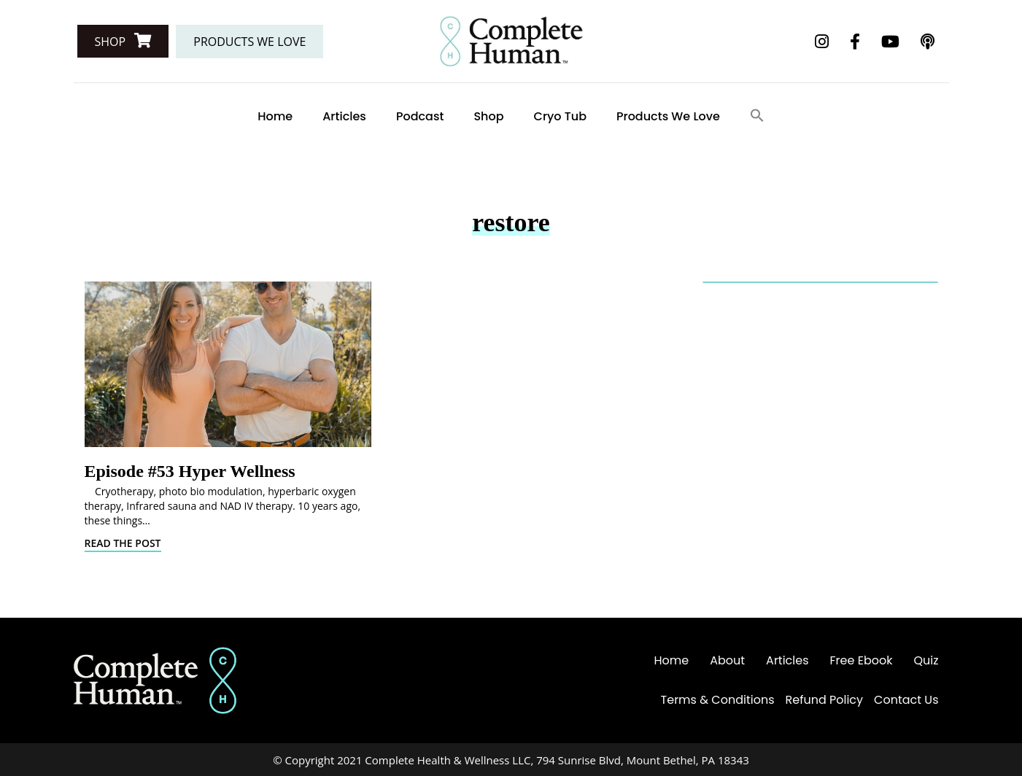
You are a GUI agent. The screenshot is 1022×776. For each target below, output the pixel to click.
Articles (344, 116)
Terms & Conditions (718, 699)
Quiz (925, 660)
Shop (488, 116)
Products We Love (668, 116)
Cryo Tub (560, 116)
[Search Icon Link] (757, 116)
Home (275, 116)
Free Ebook (861, 660)
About (727, 660)
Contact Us (906, 699)
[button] (123, 41)
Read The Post (123, 543)
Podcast (420, 116)
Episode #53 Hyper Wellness (190, 471)
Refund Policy (825, 699)
